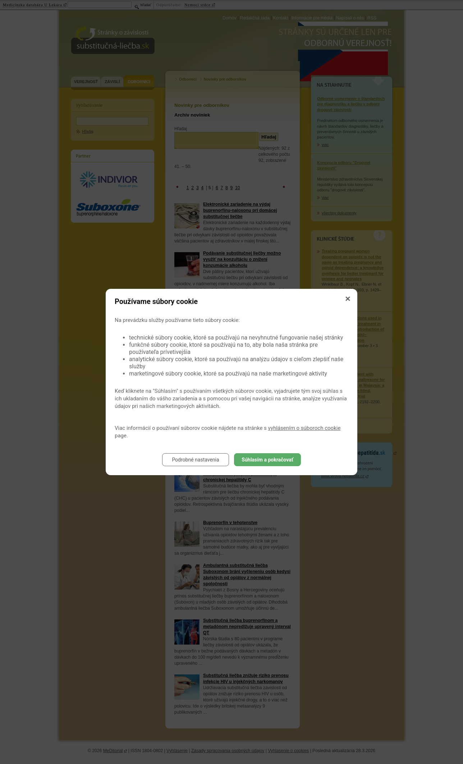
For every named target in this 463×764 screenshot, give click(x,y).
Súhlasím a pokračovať (267, 460)
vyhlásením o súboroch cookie (304, 428)
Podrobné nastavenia (195, 460)
